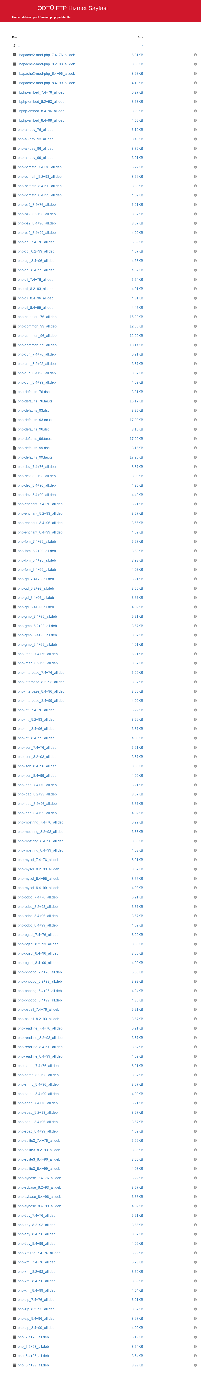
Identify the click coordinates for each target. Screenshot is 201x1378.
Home (16, 17)
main (44, 17)
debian (26, 17)
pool (36, 17)
